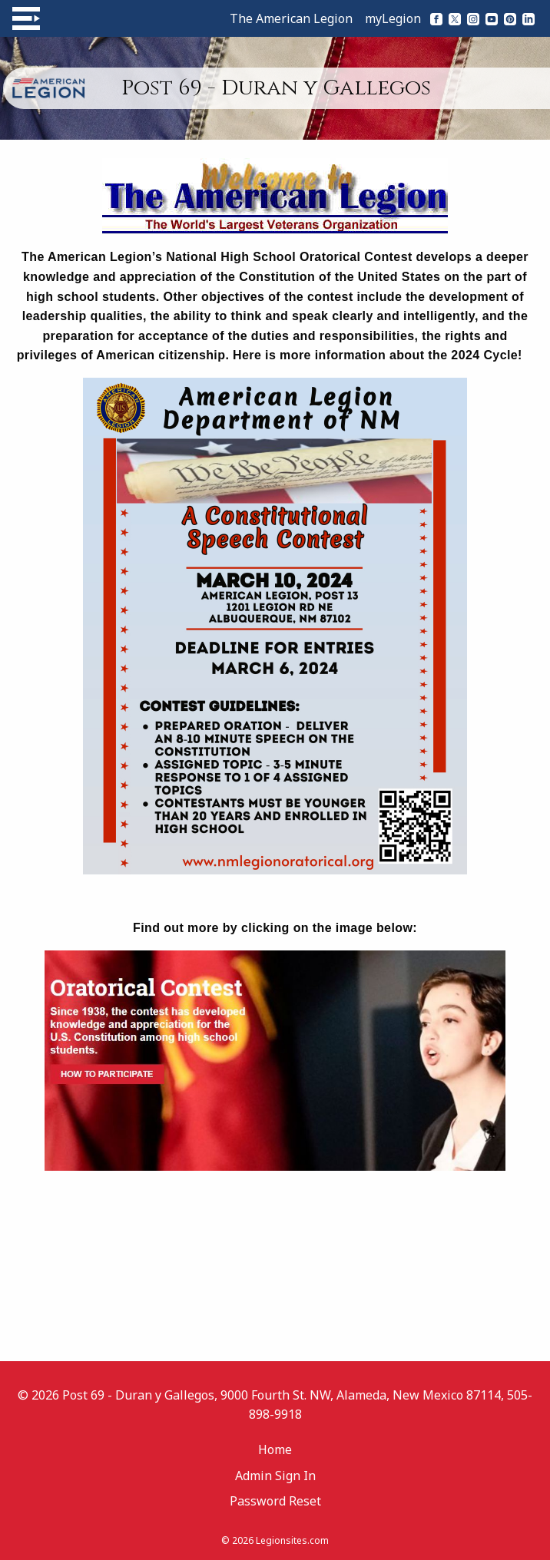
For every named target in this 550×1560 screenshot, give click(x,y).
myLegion (393, 18)
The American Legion (291, 18)
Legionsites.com (292, 1540)
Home (275, 1449)
